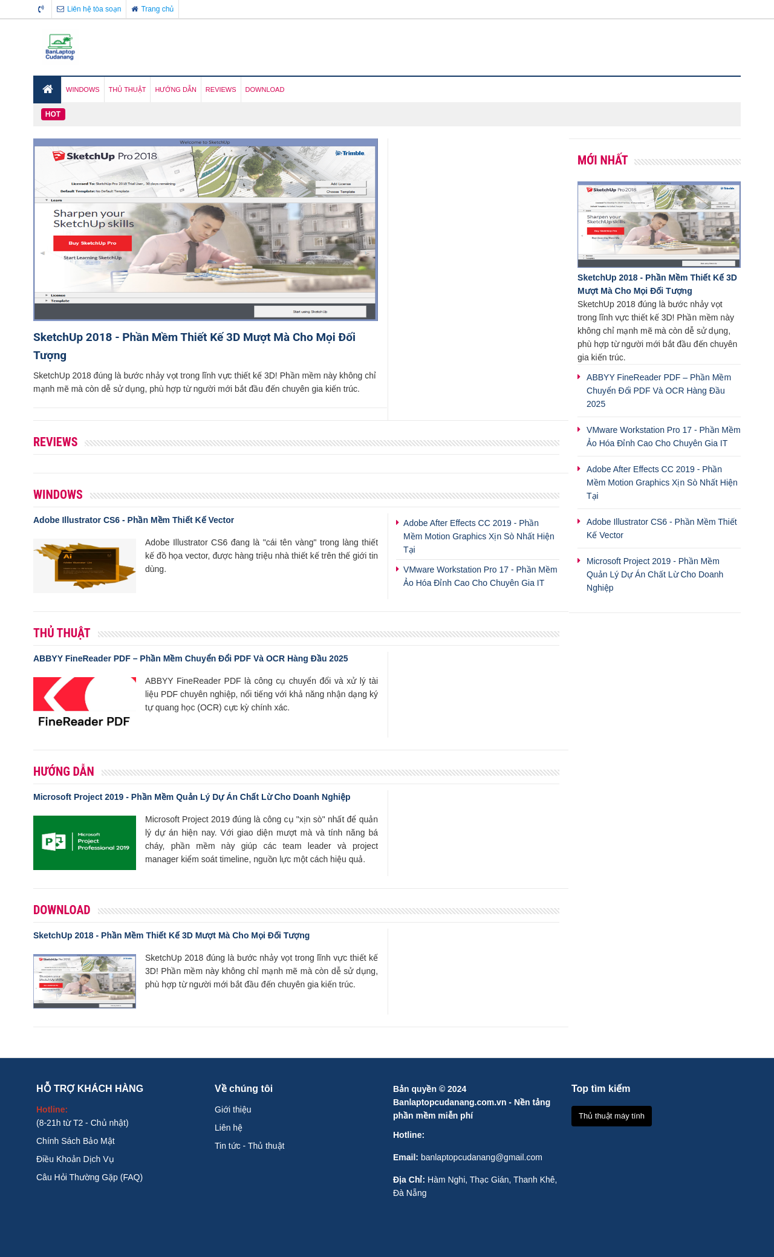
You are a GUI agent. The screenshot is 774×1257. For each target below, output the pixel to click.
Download (62, 910)
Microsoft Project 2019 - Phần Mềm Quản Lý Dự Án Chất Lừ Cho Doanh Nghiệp (192, 797)
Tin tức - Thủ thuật (249, 1146)
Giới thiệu (233, 1109)
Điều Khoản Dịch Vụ (75, 1159)
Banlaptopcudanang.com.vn (449, 1102)
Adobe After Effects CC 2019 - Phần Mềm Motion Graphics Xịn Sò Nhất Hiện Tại (478, 536)
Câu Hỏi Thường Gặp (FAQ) (89, 1177)
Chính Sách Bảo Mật (75, 1141)
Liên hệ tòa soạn (89, 9)
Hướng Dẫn (63, 771)
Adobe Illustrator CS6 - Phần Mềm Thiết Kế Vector (133, 520)
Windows (58, 494)
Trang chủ (152, 9)
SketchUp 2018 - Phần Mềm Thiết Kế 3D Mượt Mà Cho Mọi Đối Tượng (171, 935)
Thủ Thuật (62, 633)
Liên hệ (228, 1127)
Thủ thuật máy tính (612, 1115)
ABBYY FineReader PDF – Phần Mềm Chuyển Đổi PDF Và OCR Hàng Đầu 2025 (190, 658)
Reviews (55, 442)
